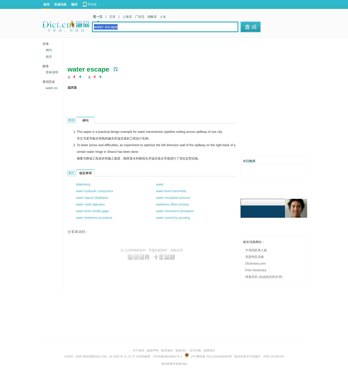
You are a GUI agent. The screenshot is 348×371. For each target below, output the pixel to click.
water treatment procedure (94, 217)
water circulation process (173, 197)
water (160, 184)
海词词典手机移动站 (174, 363)
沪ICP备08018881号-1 (167, 356)
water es (51, 88)
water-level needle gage (92, 211)
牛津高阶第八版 (256, 250)
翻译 (74, 4)
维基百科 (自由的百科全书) (263, 277)
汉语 (112, 16)
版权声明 (152, 350)
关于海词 (138, 350)
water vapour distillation (92, 197)
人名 (163, 16)
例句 (49, 50)
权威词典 (60, 4)
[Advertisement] (148, 50)
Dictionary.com (255, 263)
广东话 (139, 16)
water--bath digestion (90, 204)
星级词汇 (181, 350)
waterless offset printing (172, 204)
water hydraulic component (94, 191)
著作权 (156, 250)
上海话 (127, 16)
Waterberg (83, 184)
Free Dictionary (255, 270)
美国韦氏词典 (254, 257)
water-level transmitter (171, 191)
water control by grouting (173, 217)
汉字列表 (195, 350)
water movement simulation (175, 211)
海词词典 (88, 356)
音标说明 (52, 72)
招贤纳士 (209, 350)
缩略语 (152, 16)
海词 (46, 4)
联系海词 (167, 350)
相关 (49, 56)
